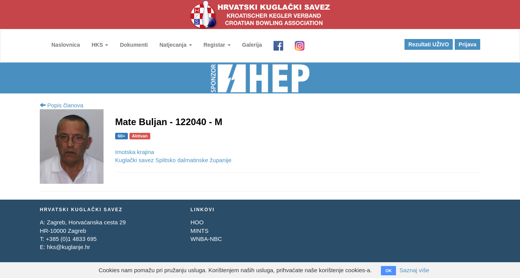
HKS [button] (100, 45)
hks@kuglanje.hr (68, 247)
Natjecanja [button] (176, 45)
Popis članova (61, 105)
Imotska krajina (134, 152)
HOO (197, 222)
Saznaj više (414, 270)
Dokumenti (134, 45)
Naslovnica (65, 45)
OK (388, 270)
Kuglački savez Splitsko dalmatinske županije (173, 160)
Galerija (252, 45)
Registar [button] (217, 45)
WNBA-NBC (206, 239)
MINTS (199, 230)
